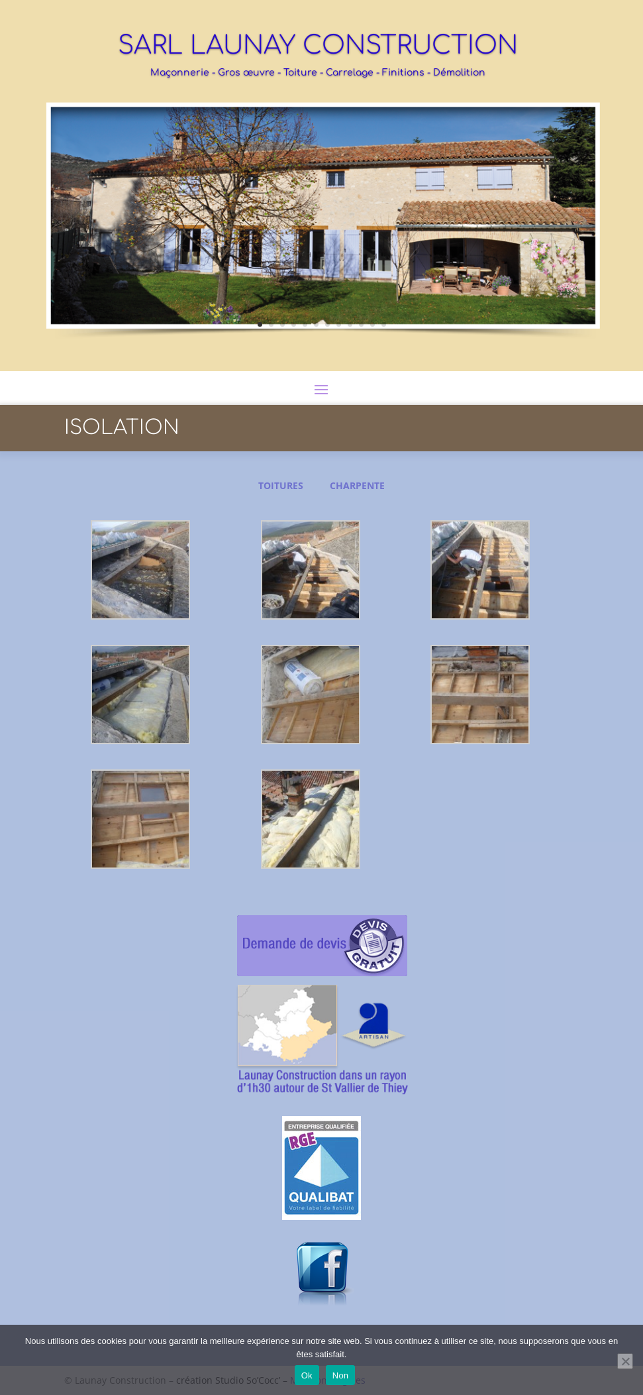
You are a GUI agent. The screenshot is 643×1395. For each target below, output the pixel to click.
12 (383, 324)
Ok (307, 1375)
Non (340, 1375)
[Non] (625, 1361)
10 (361, 324)
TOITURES (280, 485)
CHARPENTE (357, 485)
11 (372, 324)
